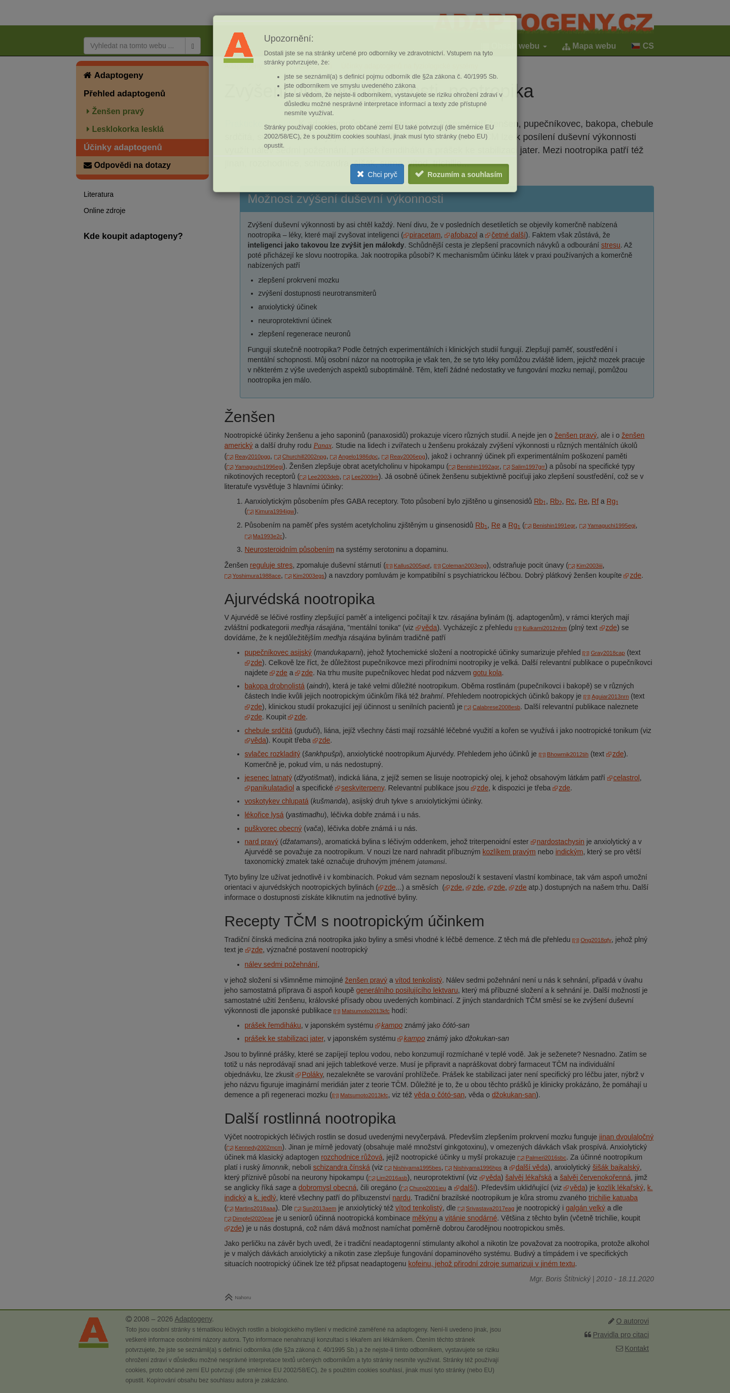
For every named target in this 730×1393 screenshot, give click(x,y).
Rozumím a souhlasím (464, 174)
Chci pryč (382, 174)
